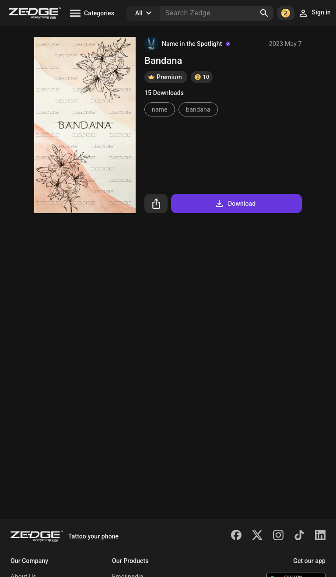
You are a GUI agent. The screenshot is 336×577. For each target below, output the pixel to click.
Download (235, 203)
